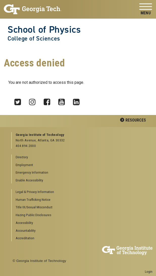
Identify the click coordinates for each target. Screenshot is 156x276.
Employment (24, 165)
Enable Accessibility (29, 180)
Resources (135, 120)
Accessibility (24, 223)
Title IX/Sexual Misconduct (34, 207)
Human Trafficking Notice (33, 200)
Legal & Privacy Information (35, 192)
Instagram (34, 101)
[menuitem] (80, 192)
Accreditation (25, 238)
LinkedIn (78, 101)
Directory (22, 157)
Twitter (19, 101)
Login (148, 271)
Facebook (49, 101)
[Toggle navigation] (145, 9)
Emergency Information (32, 172)
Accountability (26, 230)
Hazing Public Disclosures (33, 215)
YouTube (63, 101)
